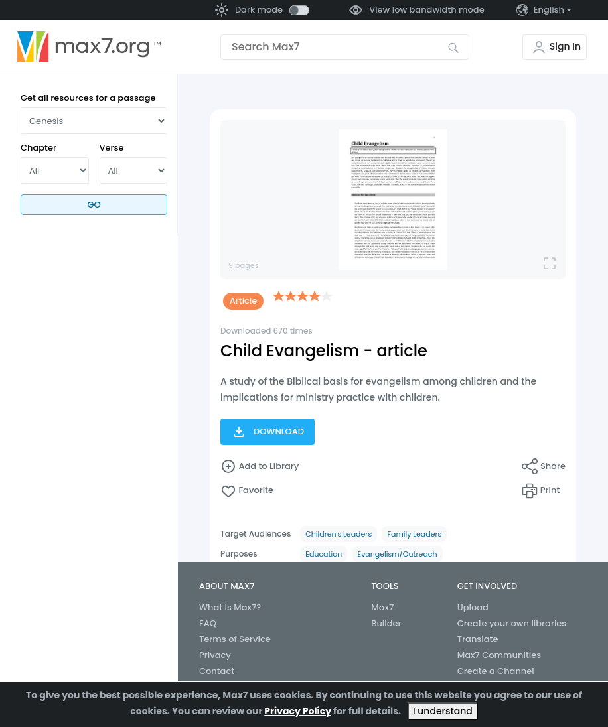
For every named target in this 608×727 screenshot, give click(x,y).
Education (323, 554)
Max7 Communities (499, 655)
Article (244, 301)
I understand (443, 711)
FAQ (207, 623)
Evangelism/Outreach (397, 554)
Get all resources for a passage (88, 98)
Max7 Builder (386, 615)
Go (93, 204)
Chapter (38, 147)
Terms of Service (235, 639)
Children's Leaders (338, 534)
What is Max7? (230, 607)
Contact (216, 671)
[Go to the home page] (89, 47)
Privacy (215, 655)
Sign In (565, 46)
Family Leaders (414, 534)
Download (267, 432)
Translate (477, 639)
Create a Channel (495, 671)
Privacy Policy (297, 711)
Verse (112, 147)
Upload (473, 607)
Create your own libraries (512, 623)
